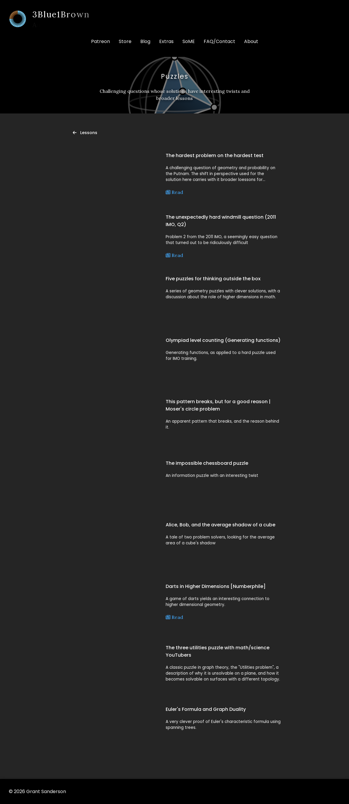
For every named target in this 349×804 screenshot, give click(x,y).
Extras (166, 41)
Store (125, 41)
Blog (145, 41)
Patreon (100, 41)
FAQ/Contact (219, 41)
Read (174, 192)
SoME (188, 41)
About (251, 41)
